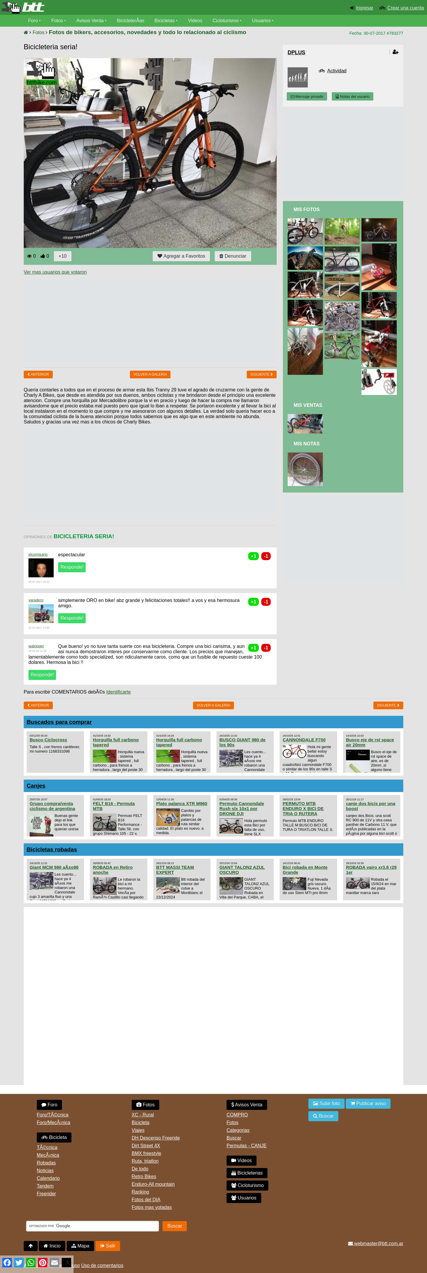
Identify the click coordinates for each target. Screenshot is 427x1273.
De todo (140, 1168)
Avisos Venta (90, 20)
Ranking (140, 1191)
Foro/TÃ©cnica (52, 1114)
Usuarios (261, 20)
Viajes (138, 1130)
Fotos (57, 20)
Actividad (337, 70)
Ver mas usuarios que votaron (55, 272)
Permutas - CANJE (247, 1145)
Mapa (80, 1245)
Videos (195, 20)
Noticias (45, 1170)
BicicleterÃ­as (130, 20)
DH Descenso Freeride (156, 1137)
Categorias (238, 1130)
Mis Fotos (307, 209)
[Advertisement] (132, 321)
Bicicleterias (247, 1172)
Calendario (48, 1178)
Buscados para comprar (59, 722)
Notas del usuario (352, 96)
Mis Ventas (308, 405)
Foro (33, 20)
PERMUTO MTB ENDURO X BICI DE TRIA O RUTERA (303, 808)
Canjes (36, 786)
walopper (36, 646)
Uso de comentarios (102, 1265)
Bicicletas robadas (52, 849)
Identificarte (118, 691)
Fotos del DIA (146, 1199)
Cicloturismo (226, 20)
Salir (107, 1245)
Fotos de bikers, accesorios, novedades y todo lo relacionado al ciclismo (147, 32)
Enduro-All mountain (153, 1184)
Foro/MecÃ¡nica (53, 1122)
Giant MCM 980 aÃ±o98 (54, 867)
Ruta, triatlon (145, 1161)
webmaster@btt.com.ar (375, 1243)
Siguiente (261, 374)
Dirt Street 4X (146, 1145)
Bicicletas (165, 20)
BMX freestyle (146, 1153)
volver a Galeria (150, 374)
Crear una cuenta (405, 7)
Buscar (234, 1137)
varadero (36, 600)
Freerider (46, 1193)
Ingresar (365, 7)
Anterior (38, 374)
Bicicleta (54, 1137)
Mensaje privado (307, 96)
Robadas (46, 1162)
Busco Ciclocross (48, 739)
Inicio (52, 1245)
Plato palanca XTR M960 (181, 803)
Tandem (45, 1185)
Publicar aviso (368, 1103)
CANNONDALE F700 (304, 739)
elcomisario (38, 554)
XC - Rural (143, 1114)
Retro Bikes (144, 1176)
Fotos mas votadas (152, 1207)
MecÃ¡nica (48, 1155)
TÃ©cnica (47, 1147)
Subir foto (326, 1103)
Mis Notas (307, 443)
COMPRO (237, 1114)
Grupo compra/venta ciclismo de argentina (52, 806)
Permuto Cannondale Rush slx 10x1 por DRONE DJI (241, 808)
